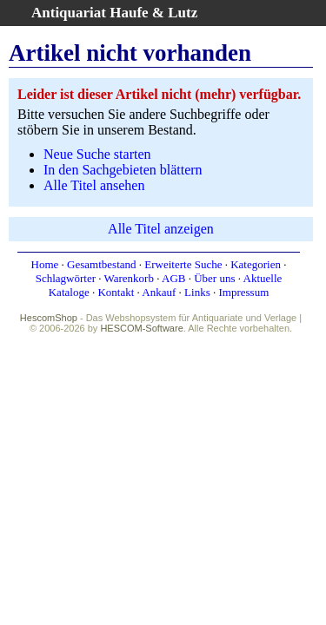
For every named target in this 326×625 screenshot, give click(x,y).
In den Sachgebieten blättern (123, 169)
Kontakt (115, 292)
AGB (173, 278)
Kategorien (255, 264)
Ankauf (159, 292)
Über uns (214, 278)
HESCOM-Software (141, 328)
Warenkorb (129, 278)
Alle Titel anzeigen (161, 228)
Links (197, 292)
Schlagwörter (66, 278)
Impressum (243, 292)
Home (45, 264)
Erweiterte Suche (183, 264)
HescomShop (48, 317)
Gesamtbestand (101, 264)
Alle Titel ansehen (93, 185)
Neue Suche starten (97, 154)
